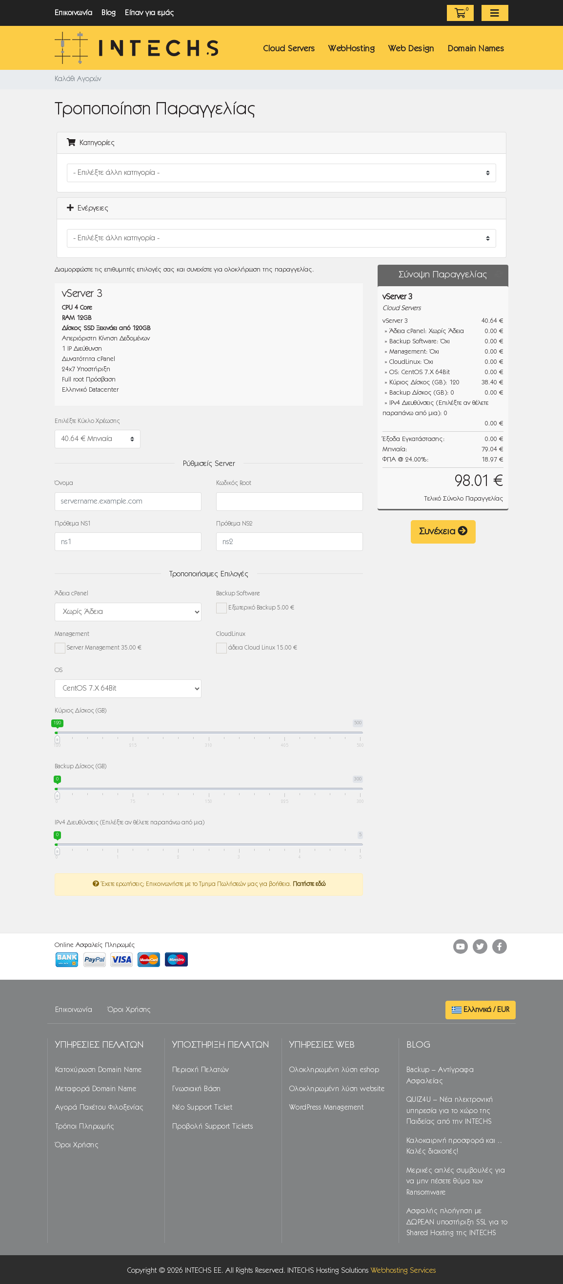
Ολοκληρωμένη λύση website (336, 1089)
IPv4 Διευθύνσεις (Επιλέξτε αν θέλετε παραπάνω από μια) (129, 822)
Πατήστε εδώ (309, 884)
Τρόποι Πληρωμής (85, 1126)
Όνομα (64, 483)
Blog (108, 13)
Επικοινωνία (73, 13)
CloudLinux (230, 634)
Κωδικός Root (233, 483)
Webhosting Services (403, 1270)
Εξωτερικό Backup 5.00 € (255, 608)
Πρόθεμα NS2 (234, 523)
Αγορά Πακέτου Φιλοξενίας (99, 1107)
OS (58, 670)
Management (72, 634)
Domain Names (476, 49)
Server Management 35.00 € (98, 648)
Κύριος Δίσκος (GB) (80, 711)
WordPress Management (326, 1107)
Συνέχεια (443, 531)
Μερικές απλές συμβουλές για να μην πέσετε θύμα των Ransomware (455, 1181)
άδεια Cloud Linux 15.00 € (256, 648)
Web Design (411, 49)
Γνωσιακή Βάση (196, 1089)
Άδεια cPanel (71, 593)
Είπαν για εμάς (150, 13)
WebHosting (351, 49)
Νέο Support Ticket (202, 1107)
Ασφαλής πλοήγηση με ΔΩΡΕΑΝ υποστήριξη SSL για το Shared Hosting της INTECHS (457, 1222)
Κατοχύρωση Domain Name (98, 1070)
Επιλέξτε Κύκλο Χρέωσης (87, 421)
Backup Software (238, 593)
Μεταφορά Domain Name (95, 1089)
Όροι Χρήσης (129, 1010)
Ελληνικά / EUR (480, 1009)
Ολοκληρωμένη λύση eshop (334, 1070)
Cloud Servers (289, 49)
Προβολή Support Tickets (212, 1126)
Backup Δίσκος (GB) (80, 766)
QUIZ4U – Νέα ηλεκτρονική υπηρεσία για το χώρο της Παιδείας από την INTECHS (449, 1110)
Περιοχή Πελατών (200, 1070)
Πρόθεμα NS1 (73, 523)
